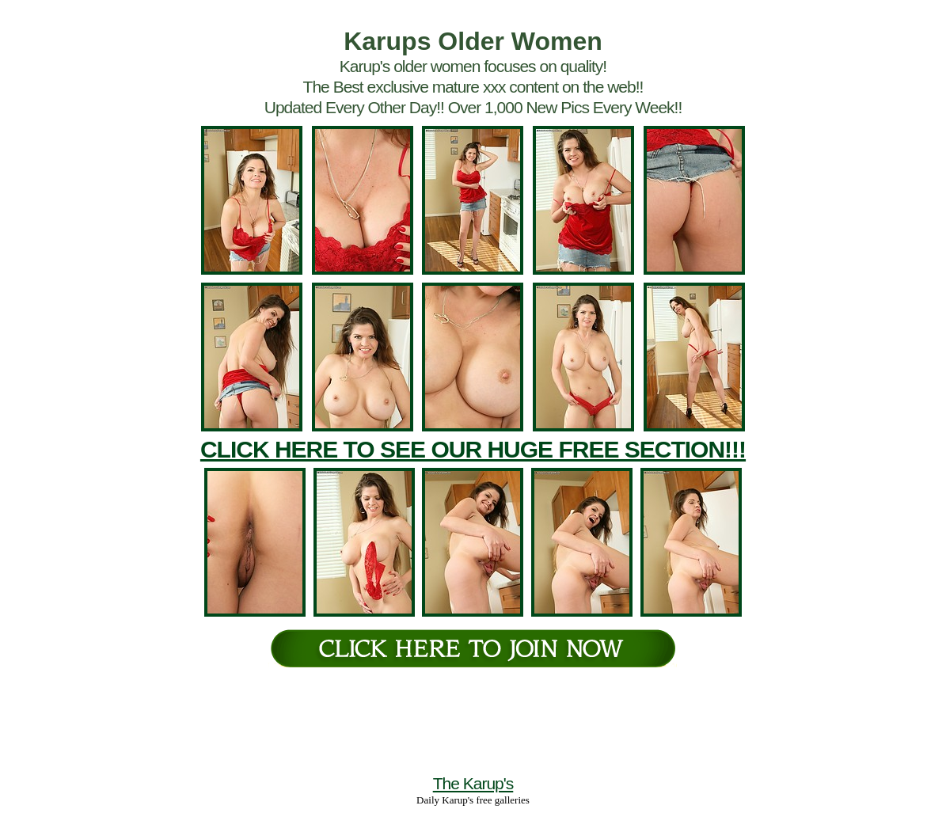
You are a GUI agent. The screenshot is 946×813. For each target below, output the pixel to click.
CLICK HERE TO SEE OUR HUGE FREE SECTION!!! (473, 449)
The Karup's (473, 783)
